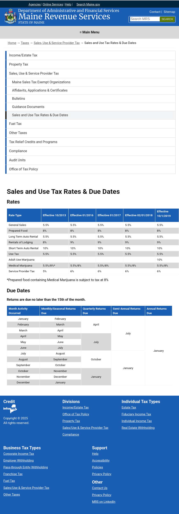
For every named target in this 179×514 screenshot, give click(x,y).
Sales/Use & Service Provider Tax (85, 428)
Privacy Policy (101, 474)
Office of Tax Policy (23, 169)
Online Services (53, 4)
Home (12, 43)
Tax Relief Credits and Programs (33, 142)
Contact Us (99, 488)
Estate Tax (129, 407)
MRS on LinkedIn (103, 502)
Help (68, 4)
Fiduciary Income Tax (136, 414)
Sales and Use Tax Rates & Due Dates (40, 115)
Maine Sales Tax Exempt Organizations (41, 82)
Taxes (25, 43)
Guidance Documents (28, 107)
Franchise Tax (13, 474)
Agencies (35, 4)
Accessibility (101, 460)
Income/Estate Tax (23, 55)
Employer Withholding (18, 460)
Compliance (18, 151)
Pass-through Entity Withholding (25, 467)
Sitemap (169, 12)
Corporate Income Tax (18, 454)
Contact (155, 12)
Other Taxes (18, 133)
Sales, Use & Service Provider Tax (57, 43)
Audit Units (17, 160)
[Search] (167, 19)
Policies (97, 467)
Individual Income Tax (137, 421)
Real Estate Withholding (138, 428)
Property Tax (18, 64)
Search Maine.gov (88, 4)
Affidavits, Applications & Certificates (39, 90)
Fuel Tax (15, 124)
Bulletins (18, 99)
